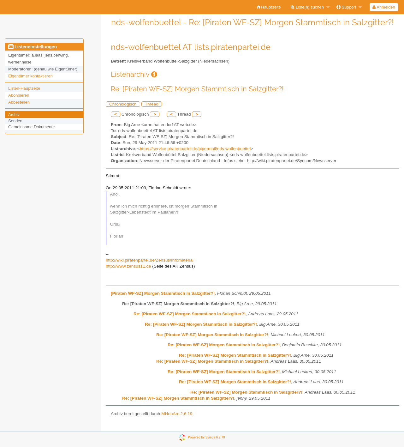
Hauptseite (269, 7)
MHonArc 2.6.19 (176, 413)
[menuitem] (269, 7)
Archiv (14, 114)
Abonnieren (18, 95)
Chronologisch (123, 104)
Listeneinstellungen (32, 46)
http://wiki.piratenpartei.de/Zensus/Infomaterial (149, 260)
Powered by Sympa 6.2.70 (206, 437)
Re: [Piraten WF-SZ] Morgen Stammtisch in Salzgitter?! (190, 313)
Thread (151, 104)
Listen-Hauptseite (24, 88)
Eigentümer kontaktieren (30, 76)
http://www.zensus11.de (128, 266)
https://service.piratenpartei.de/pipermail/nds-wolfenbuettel (195, 148)
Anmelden (383, 7)
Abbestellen (19, 102)
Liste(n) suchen (307, 7)
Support (346, 7)
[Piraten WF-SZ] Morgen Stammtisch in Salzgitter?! (163, 293)
